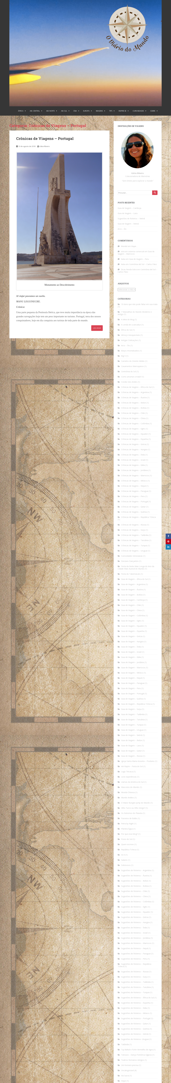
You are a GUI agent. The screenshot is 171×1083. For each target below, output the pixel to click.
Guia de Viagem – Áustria (132, 589)
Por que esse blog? (129, 834)
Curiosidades (138, 111)
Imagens (99, 111)
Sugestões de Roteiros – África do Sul (137, 997)
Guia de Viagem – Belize (131, 740)
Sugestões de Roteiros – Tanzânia (136, 987)
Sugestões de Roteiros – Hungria (135, 922)
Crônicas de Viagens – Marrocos (135, 475)
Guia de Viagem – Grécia (131, 636)
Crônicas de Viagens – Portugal (45, 138)
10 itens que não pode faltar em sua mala (139, 304)
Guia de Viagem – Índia (131, 646)
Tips (110, 111)
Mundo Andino (127, 797)
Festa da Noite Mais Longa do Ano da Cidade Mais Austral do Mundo (136, 567)
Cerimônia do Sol (128, 371)
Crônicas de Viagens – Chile (133, 413)
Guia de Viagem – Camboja (129, 208)
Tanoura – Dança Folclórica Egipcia (136, 1055)
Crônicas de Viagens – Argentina (135, 392)
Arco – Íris (122, 229)
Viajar (123, 1081)
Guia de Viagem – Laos (128, 213)
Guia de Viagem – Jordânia (132, 662)
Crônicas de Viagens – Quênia (134, 512)
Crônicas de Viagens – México (134, 480)
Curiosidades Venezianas (132, 556)
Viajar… (134, 246)
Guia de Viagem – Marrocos (133, 667)
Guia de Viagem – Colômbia (133, 615)
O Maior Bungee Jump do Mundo (135, 802)
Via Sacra (125, 1075)
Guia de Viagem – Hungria (132, 641)
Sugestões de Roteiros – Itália (134, 1008)
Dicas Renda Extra (129, 269)
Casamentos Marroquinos (132, 366)
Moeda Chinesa (128, 792)
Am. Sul (64, 111)
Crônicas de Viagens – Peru (133, 496)
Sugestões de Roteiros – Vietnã (131, 218)
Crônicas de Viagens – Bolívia (133, 408)
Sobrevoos (126, 865)
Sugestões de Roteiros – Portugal (135, 1018)
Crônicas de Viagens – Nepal (133, 486)
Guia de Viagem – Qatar (131, 750)
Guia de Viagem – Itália (131, 657)
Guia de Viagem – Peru (139, 259)
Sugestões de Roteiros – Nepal (134, 948)
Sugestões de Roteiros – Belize (134, 880)
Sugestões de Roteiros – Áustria (135, 875)
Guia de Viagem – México (132, 672)
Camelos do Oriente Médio (133, 361)
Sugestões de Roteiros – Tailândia (136, 982)
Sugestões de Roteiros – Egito (134, 907)
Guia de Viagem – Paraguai (132, 683)
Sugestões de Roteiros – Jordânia (135, 938)
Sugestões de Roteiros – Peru (134, 959)
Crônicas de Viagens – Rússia (133, 524)
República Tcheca (128, 849)
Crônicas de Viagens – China (133, 418)
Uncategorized (127, 1070)
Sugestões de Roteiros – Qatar (134, 1023)
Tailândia (125, 1044)
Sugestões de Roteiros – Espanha (135, 1003)
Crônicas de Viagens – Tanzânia (135, 540)
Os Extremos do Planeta (131, 813)
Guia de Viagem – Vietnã (128, 223)
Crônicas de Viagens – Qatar (133, 506)
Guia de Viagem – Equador (132, 626)
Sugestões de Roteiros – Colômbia (136, 901)
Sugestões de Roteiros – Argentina (136, 870)
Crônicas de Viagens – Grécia (133, 444)
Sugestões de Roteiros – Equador (135, 912)
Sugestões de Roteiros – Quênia (135, 1029)
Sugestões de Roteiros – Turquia (135, 992)
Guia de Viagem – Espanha (132, 631)
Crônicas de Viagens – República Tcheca (138, 517)
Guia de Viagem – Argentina (133, 584)
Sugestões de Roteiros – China (134, 896)
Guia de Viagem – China (131, 610)
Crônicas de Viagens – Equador (134, 434)
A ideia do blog (127, 319)
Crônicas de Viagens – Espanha (134, 439)
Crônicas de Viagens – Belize (133, 402)
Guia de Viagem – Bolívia (132, 594)
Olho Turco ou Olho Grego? (133, 808)
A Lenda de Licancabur (131, 324)
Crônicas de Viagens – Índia (133, 454)
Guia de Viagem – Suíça (131, 709)
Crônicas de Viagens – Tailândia (134, 535)
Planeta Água (127, 828)
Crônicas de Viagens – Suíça (133, 530)
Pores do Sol (126, 839)
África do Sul (126, 330)
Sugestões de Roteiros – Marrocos (136, 943)
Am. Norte (50, 111)
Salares (124, 860)
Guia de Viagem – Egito (131, 620)
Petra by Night (127, 823)
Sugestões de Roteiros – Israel (134, 933)
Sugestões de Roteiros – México (135, 1013)
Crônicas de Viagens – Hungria (134, 449)
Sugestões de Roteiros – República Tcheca (134, 965)
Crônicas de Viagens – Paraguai (134, 491)
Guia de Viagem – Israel (131, 652)
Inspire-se (122, 111)
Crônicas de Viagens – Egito (133, 428)
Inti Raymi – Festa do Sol (132, 766)
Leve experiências (129, 776)
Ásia (75, 111)
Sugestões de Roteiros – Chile (134, 891)
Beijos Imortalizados (130, 350)
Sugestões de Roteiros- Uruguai (135, 1039)
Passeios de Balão (129, 818)
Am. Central (35, 111)
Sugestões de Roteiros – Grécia (134, 917)
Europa (86, 111)
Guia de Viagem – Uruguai (132, 730)
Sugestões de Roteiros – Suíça (134, 977)
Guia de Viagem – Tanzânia (133, 719)
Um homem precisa (129, 1065)
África (20, 111)
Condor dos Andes (129, 382)
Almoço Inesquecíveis (130, 335)
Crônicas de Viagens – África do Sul (136, 387)
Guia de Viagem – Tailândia (133, 714)
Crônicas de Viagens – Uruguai (134, 550)
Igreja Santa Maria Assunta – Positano (137, 761)
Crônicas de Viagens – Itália (133, 465)
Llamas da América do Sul (132, 782)
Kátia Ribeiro (44, 146)
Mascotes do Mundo (130, 787)
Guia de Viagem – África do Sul (134, 579)
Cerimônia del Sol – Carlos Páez (143, 264)
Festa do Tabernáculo (130, 574)
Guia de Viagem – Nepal (131, 678)
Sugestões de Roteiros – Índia (134, 927)
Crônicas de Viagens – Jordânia (134, 470)
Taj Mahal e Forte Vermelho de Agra (137, 1049)
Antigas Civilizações (129, 340)
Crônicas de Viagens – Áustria (134, 397)
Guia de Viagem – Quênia (132, 698)
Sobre (152, 111)
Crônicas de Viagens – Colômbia (135, 423)
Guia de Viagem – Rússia (131, 756)
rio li (123, 854)
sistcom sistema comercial (132, 251)
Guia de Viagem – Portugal (132, 693)
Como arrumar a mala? (131, 376)
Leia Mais (97, 328)
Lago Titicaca (127, 771)
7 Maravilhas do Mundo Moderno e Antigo (135, 313)
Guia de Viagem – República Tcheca (136, 704)
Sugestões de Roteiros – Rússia (135, 971)
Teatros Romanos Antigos (132, 1060)
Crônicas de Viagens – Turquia (134, 545)
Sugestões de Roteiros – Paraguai (136, 953)
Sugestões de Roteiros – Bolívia (135, 886)
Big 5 (123, 356)
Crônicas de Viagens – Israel (133, 460)
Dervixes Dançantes (130, 561)
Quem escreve (127, 844)
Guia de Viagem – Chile (131, 605)
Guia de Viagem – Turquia (132, 724)
